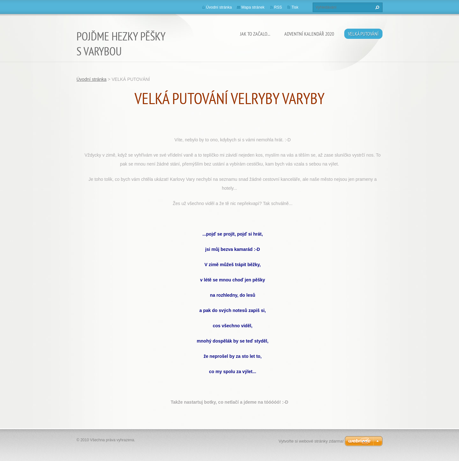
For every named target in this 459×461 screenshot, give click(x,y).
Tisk (294, 7)
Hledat (376, 7)
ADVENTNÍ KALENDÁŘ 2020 (309, 34)
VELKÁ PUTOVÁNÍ (363, 34)
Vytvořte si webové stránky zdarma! (311, 441)
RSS (278, 7)
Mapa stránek (253, 7)
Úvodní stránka (219, 7)
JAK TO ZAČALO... (255, 34)
